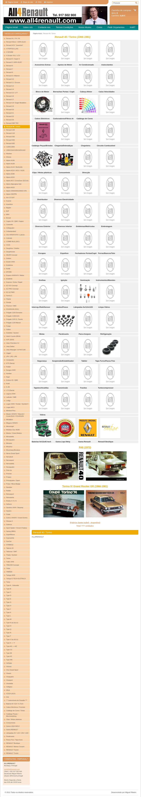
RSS (39, 2)
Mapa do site (28, 2)
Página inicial (13, 2)
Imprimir (50, 2)
